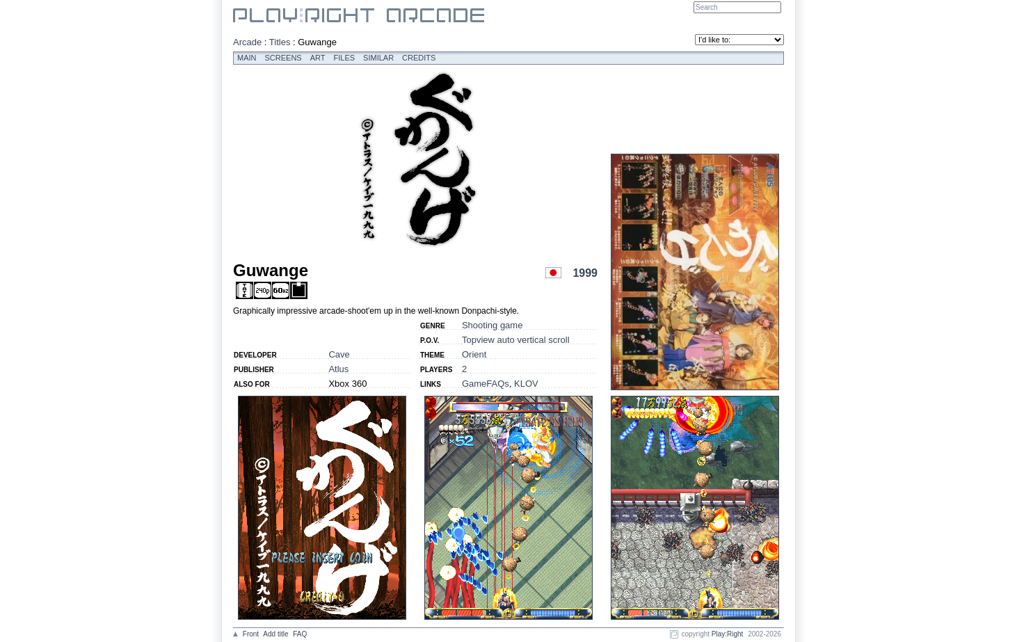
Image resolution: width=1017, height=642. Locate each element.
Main (247, 58)
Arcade (247, 42)
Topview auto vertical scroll (516, 340)
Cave (338, 354)
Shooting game (492, 325)
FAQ (300, 634)
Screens (283, 58)
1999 (585, 273)
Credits (418, 58)
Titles (280, 42)
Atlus (338, 369)
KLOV (526, 383)
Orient (474, 354)
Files (344, 58)
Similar (378, 58)
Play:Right (728, 634)
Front (251, 634)
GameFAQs (485, 383)
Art (318, 58)
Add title (275, 634)
